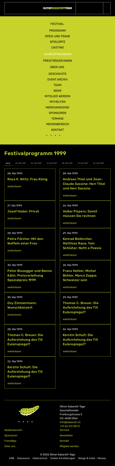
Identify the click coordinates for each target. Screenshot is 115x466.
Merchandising (57, 107)
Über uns (57, 67)
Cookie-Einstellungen (62, 458)
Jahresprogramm (57, 54)
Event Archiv (57, 79)
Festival (57, 24)
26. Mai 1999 (36, 163)
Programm (57, 30)
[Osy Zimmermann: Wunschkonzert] (29, 308)
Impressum (23, 458)
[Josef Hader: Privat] (29, 214)
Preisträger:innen (57, 60)
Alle (8, 163)
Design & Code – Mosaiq (92, 458)
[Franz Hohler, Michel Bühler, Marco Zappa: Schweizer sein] (85, 276)
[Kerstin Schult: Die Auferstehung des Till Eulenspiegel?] (85, 340)
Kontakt (57, 130)
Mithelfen (57, 101)
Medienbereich (57, 124)
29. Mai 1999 (83, 163)
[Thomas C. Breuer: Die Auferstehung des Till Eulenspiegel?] (85, 308)
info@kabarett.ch (70, 422)
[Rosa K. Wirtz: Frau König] (29, 184)
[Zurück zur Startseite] (57, 8)
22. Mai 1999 (20, 163)
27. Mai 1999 (52, 163)
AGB (11, 458)
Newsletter (66, 435)
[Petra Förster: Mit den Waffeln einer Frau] (29, 244)
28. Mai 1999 (67, 163)
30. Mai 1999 (98, 163)
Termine (57, 118)
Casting (57, 47)
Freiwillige (10, 440)
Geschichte (57, 74)
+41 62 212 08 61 (70, 426)
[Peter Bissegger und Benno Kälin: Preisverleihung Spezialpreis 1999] (29, 276)
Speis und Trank (57, 36)
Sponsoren (57, 113)
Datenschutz (40, 458)
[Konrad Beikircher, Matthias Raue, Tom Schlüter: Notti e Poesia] (85, 244)
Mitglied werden (57, 96)
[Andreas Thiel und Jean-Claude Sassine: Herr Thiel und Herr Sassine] (85, 184)
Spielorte (57, 42)
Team (57, 85)
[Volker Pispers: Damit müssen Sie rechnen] (85, 214)
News (57, 90)
